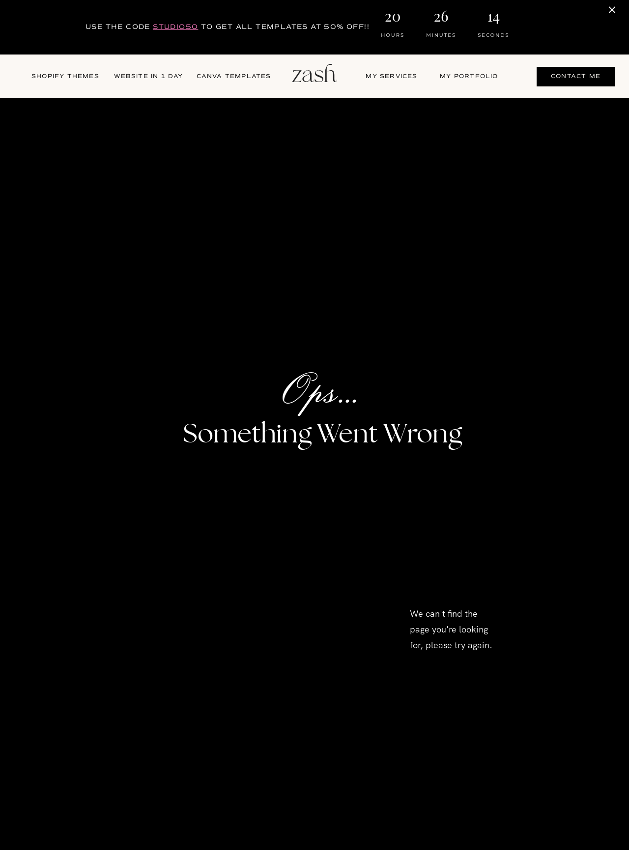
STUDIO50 (175, 27)
